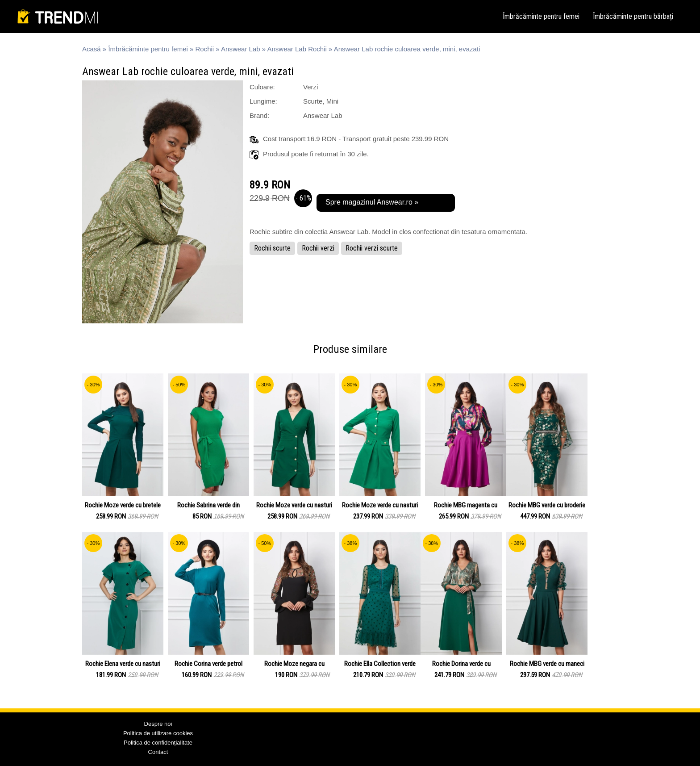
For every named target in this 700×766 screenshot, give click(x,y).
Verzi (310, 87)
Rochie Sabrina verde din (208, 505)
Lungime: (263, 101)
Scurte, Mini (320, 101)
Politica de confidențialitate (158, 742)
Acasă (91, 49)
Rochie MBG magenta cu (465, 505)
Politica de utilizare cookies (158, 733)
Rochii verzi (318, 248)
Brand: (259, 115)
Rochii (205, 49)
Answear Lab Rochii (296, 49)
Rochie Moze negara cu (294, 664)
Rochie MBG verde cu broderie (546, 505)
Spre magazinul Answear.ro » (371, 202)
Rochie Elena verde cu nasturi (122, 664)
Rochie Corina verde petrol (208, 664)
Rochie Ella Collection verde (380, 664)
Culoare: (262, 87)
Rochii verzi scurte (372, 248)
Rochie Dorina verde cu (461, 664)
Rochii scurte (272, 248)
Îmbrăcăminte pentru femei (541, 16)
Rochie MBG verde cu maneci (547, 664)
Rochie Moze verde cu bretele (123, 505)
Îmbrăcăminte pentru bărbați (633, 16)
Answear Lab (240, 49)
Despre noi (158, 723)
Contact (158, 752)
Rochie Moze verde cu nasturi (294, 505)
